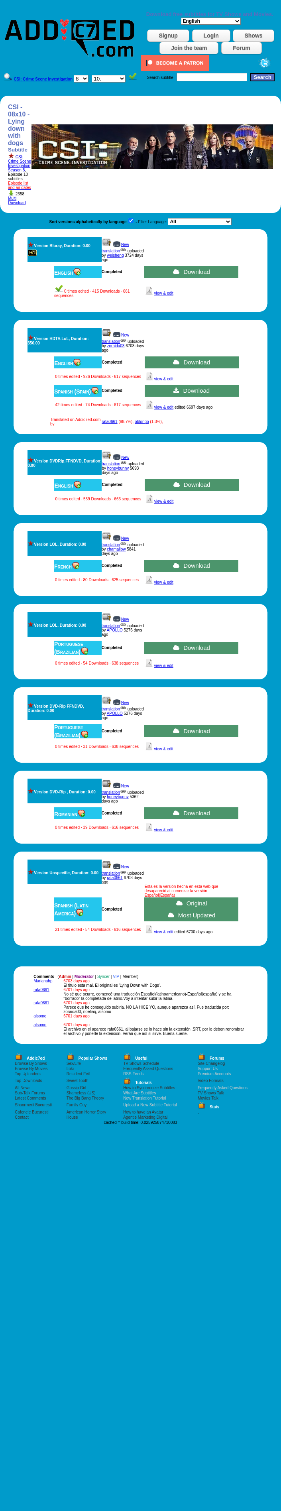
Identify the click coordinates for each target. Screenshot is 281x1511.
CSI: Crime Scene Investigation (19, 161)
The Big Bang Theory (85, 1098)
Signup (168, 35)
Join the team (189, 48)
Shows (253, 35)
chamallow (116, 549)
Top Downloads (28, 1080)
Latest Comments (30, 1098)
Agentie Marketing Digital (145, 1117)
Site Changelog (211, 1063)
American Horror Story (86, 1112)
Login (211, 35)
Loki (70, 1068)
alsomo (39, 1016)
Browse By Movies (31, 1068)
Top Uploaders (27, 1074)
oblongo (142, 421)
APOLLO (115, 630)
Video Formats (211, 1080)
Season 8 (16, 170)
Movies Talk (208, 1098)
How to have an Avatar (143, 1112)
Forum (241, 48)
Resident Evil (78, 1074)
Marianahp (42, 981)
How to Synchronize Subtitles (149, 1088)
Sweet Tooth (77, 1080)
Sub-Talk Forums (30, 1093)
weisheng (115, 255)
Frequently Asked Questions (148, 1068)
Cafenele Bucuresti (32, 1112)
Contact (21, 1117)
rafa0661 (109, 421)
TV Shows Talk (211, 1093)
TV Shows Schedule (141, 1063)
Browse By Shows (31, 1063)
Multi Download (17, 200)
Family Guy (77, 1105)
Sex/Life (74, 1063)
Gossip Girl (76, 1088)
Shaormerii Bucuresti (33, 1105)
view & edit (163, 293)
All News (22, 1088)
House (72, 1117)
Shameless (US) (81, 1093)
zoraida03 (115, 346)
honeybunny (118, 468)
